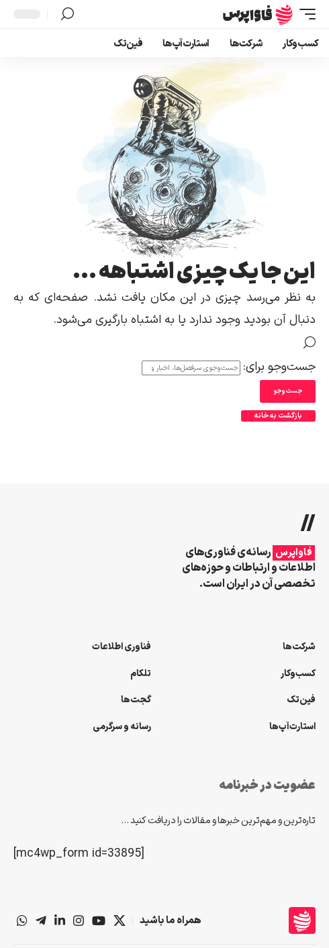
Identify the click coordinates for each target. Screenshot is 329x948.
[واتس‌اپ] (22, 920)
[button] (304, 14)
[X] (119, 920)
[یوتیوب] (99, 920)
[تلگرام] (41, 920)
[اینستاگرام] (78, 920)
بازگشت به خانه (278, 416)
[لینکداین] (59, 920)
